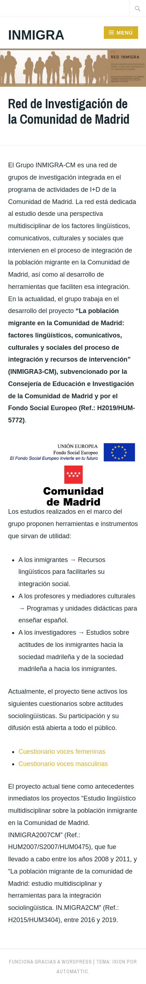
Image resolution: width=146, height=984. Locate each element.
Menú (124, 33)
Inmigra (36, 35)
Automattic (72, 971)
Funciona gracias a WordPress (50, 961)
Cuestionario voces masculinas (63, 763)
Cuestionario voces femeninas (61, 751)
